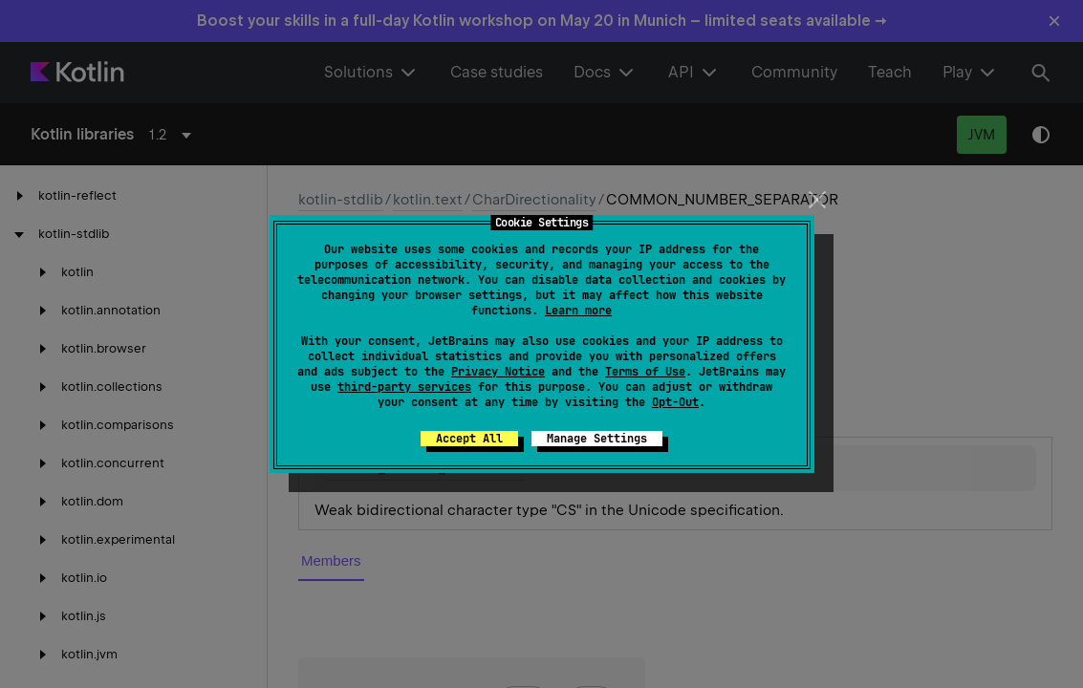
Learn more (578, 310)
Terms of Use (645, 371)
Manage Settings (597, 438)
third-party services (404, 387)
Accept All (469, 438)
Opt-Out (675, 402)
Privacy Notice (498, 371)
